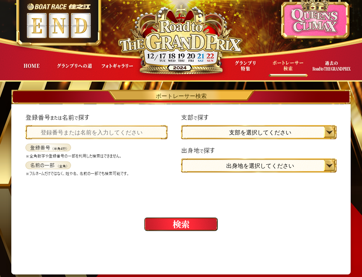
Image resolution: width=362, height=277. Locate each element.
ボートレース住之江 (59, 6)
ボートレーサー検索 (288, 70)
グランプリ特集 (245, 70)
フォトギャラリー (117, 70)
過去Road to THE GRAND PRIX (331, 70)
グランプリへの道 (74, 70)
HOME (31, 70)
